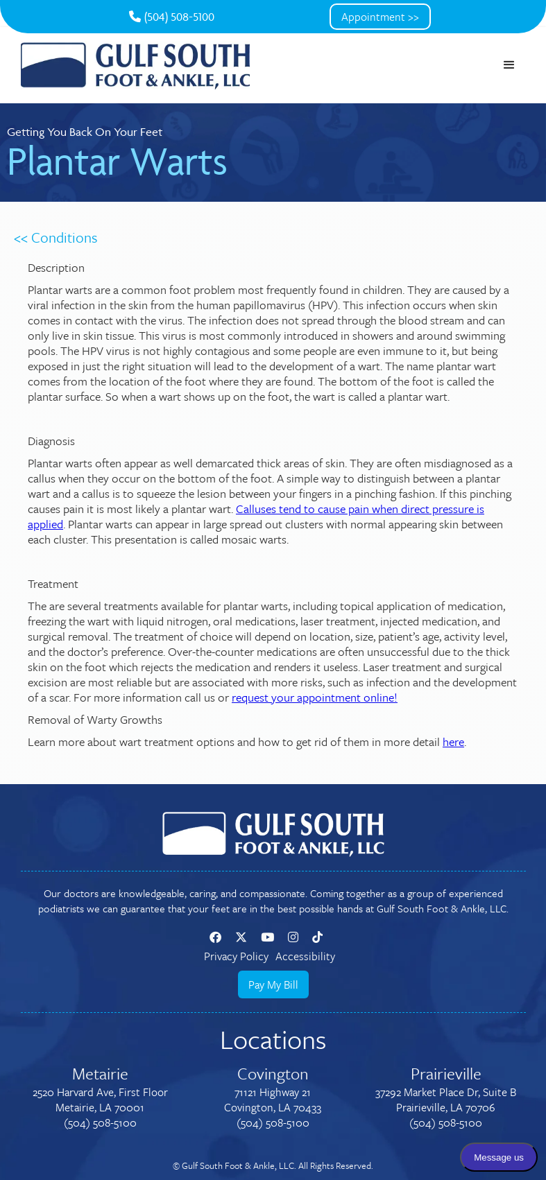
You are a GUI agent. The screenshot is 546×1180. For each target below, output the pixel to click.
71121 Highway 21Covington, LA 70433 (272, 1100)
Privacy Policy (236, 956)
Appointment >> (380, 16)
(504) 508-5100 (171, 17)
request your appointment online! (315, 697)
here (453, 741)
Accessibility (305, 956)
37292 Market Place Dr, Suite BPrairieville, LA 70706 (445, 1100)
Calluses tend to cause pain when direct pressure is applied (256, 516)
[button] (509, 65)
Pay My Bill (273, 984)
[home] (135, 65)
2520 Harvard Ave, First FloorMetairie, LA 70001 (100, 1100)
